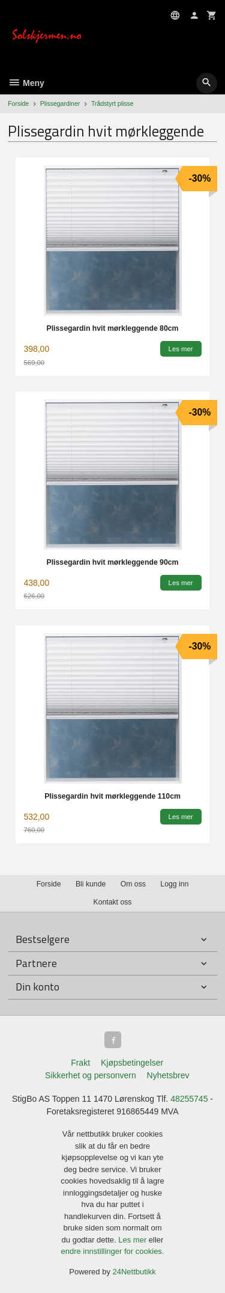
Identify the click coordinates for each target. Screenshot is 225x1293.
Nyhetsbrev (168, 1075)
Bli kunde (91, 884)
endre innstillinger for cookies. (112, 1251)
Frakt (80, 1062)
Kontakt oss (112, 902)
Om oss (133, 884)
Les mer (133, 1239)
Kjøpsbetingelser (132, 1062)
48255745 (189, 1099)
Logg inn (174, 884)
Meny (26, 83)
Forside (18, 103)
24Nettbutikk (134, 1271)
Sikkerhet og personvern (90, 1075)
